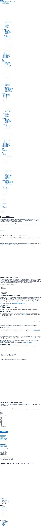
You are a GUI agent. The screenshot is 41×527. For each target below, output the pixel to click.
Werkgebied (3, 93)
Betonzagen (6, 26)
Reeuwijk (14, 303)
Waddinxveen (23, 303)
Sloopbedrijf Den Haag (6, 51)
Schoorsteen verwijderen (8, 21)
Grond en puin (5, 29)
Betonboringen (7, 25)
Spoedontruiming (7, 40)
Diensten (3, 60)
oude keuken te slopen (37, 330)
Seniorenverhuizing (7, 39)
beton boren (10, 221)
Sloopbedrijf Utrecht (6, 57)
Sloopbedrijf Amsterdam (6, 94)
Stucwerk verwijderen (8, 22)
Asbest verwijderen (6, 42)
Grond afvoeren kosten (8, 32)
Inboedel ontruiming (7, 38)
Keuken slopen (7, 20)
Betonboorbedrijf (5, 24)
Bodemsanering (7, 30)
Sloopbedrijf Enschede (6, 53)
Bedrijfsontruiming (7, 36)
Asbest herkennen (7, 90)
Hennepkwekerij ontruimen (8, 37)
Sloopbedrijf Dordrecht (3, 435)
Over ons (3, 148)
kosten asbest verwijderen (28, 342)
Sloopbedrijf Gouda (2, 436)
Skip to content (2, 0)
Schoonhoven (18, 303)
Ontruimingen (5, 35)
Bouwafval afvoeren (7, 31)
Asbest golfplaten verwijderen (9, 89)
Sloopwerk (4, 61)
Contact (3, 149)
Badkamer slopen (7, 62)
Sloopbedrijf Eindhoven (6, 52)
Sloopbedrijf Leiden (2, 437)
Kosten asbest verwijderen (8, 91)
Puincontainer (7, 33)
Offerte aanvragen (4, 150)
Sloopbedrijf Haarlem (6, 55)
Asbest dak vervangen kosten (9, 88)
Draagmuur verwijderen (8, 19)
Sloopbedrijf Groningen (6, 54)
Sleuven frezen (7, 27)
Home (2, 59)
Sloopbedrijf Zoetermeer (3, 439)
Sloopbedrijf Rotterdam (6, 56)
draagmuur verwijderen (12, 244)
